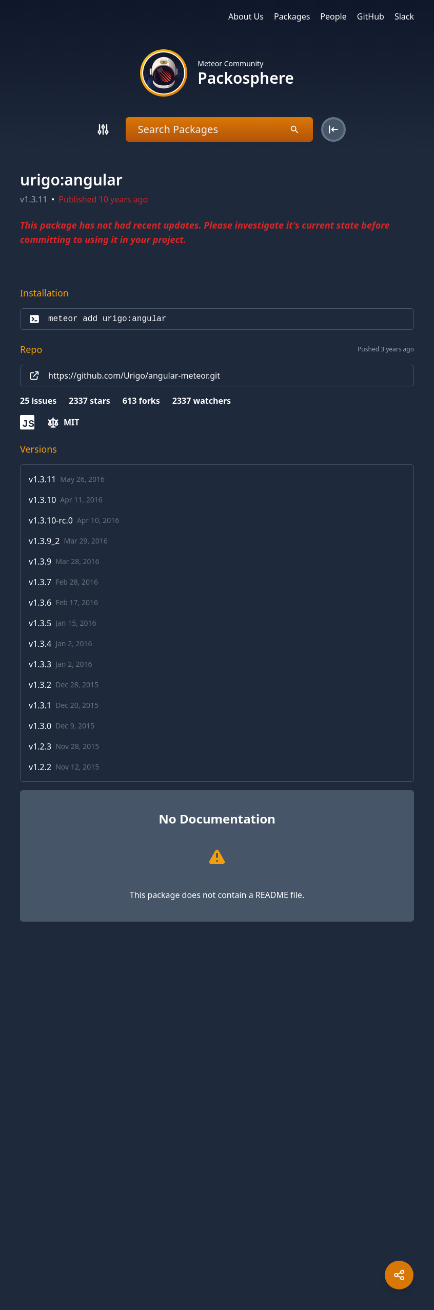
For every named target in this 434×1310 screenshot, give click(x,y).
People (333, 16)
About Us (246, 16)
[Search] (103, 129)
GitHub (370, 16)
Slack (404, 16)
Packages (292, 16)
